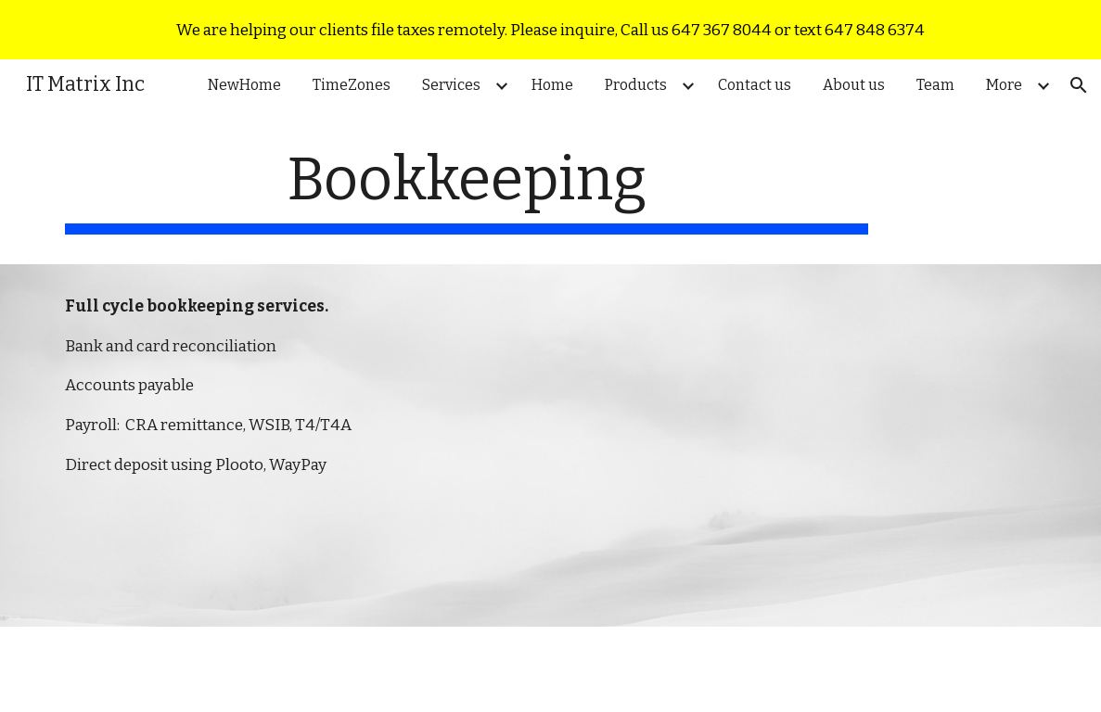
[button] (1078, 85)
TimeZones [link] (351, 85)
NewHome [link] (244, 85)
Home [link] (552, 85)
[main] (467, 189)
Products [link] (636, 85)
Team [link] (935, 85)
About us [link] (854, 85)
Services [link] (451, 85)
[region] (550, 29)
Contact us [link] (754, 85)
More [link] (1004, 85)
